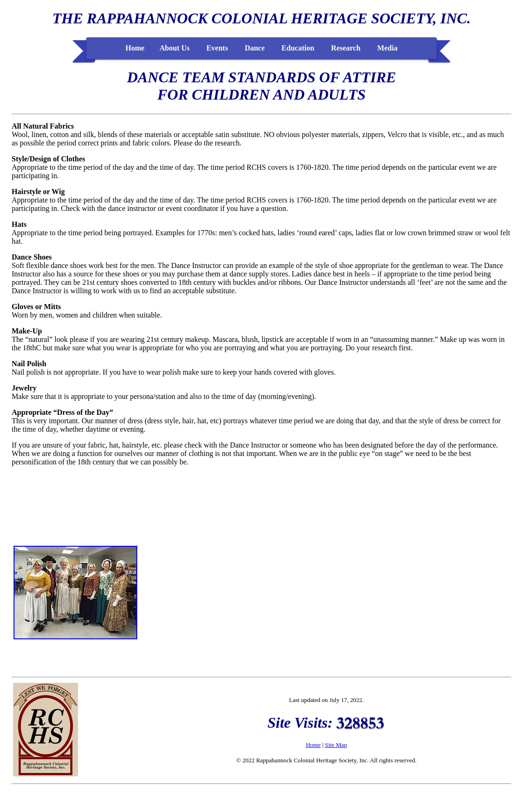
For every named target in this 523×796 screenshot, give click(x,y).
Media (387, 48)
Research (345, 48)
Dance (255, 48)
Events (217, 48)
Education (298, 48)
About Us (174, 48)
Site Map (336, 744)
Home (135, 48)
